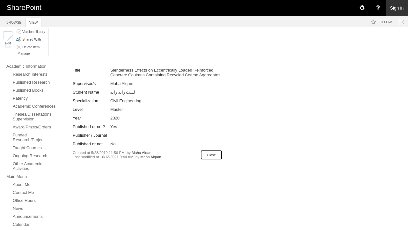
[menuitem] (362, 8)
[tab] (14, 21)
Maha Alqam (142, 152)
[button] (8, 40)
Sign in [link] (397, 8)
